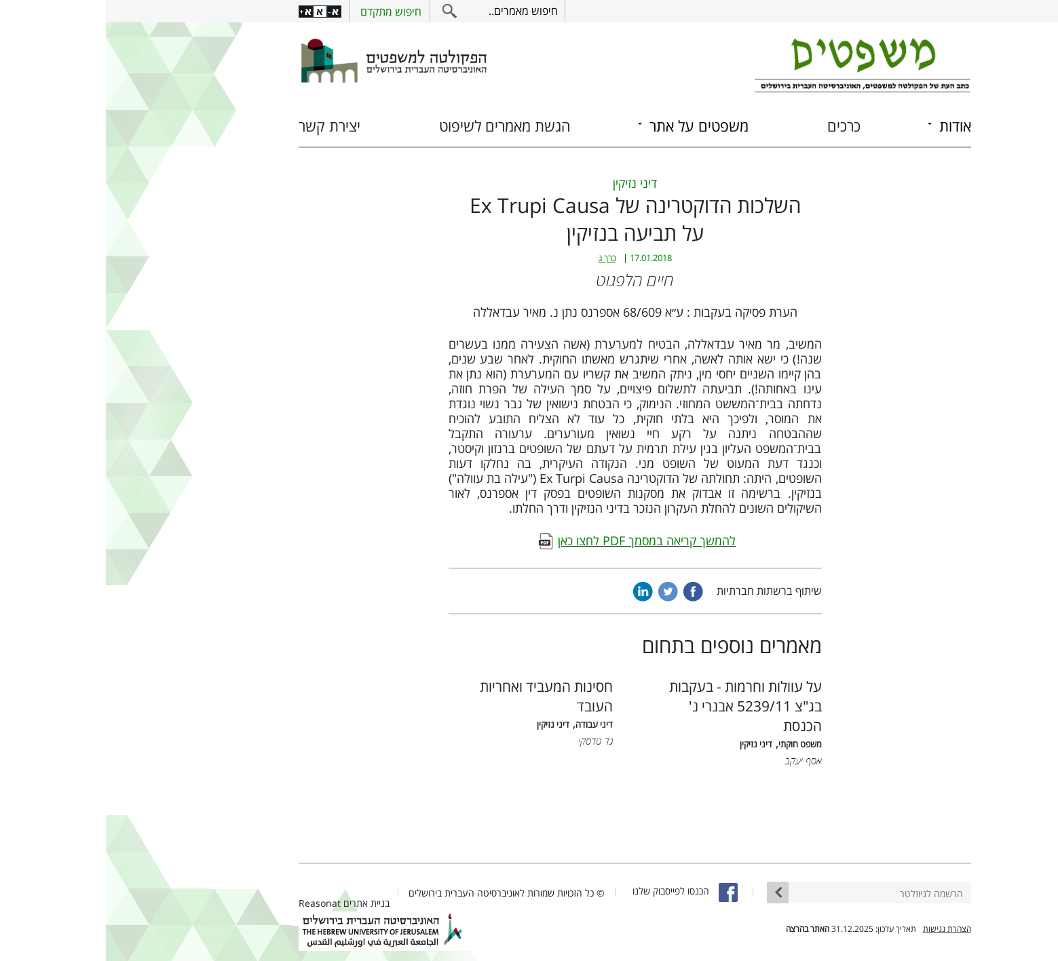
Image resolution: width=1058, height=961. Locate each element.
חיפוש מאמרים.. (417, 10)
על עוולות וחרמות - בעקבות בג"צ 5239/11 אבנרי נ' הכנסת (639, 705)
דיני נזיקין (529, 183)
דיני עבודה (488, 724)
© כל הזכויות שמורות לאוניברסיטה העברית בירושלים (401, 892)
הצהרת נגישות (841, 929)
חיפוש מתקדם (285, 11)
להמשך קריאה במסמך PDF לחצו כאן (541, 540)
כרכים (738, 126)
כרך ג (501, 258)
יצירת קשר (223, 126)
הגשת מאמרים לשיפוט (399, 126)
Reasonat (214, 903)
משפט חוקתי (694, 744)
